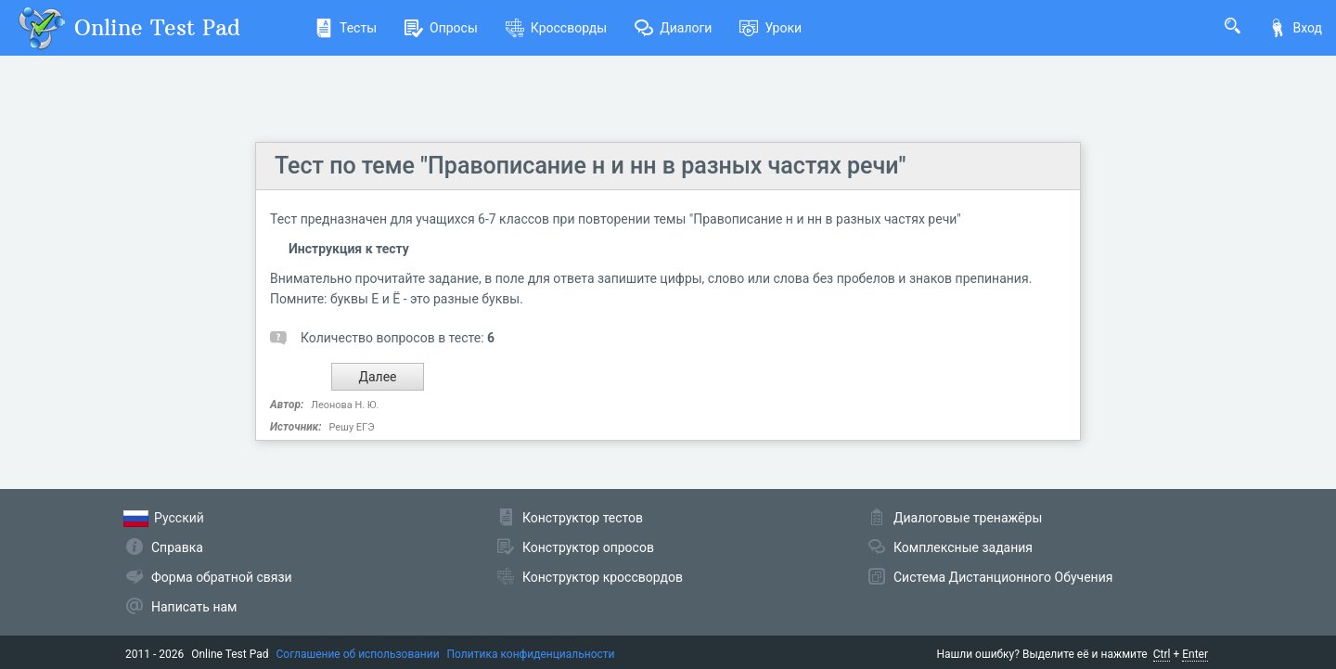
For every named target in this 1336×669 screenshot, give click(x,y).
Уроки (770, 28)
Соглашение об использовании (358, 654)
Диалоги (673, 28)
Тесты (346, 28)
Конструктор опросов (588, 547)
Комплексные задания (963, 547)
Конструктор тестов (582, 517)
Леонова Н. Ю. (345, 405)
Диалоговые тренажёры (967, 517)
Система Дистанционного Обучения (1002, 577)
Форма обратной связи (221, 577)
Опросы (441, 28)
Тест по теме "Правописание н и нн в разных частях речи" (590, 165)
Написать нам (194, 606)
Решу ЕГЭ (351, 427)
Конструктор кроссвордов (602, 577)
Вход (1295, 28)
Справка (177, 547)
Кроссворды (556, 28)
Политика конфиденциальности (531, 654)
